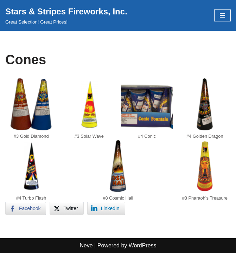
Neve (86, 245)
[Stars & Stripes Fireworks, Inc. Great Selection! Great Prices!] (66, 15)
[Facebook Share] (25, 208)
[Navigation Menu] (222, 15)
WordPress (143, 245)
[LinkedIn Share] (106, 208)
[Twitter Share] (66, 208)
